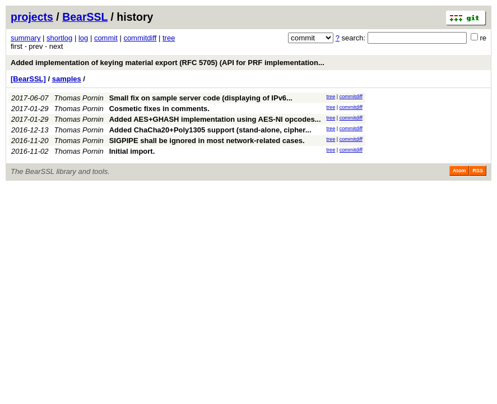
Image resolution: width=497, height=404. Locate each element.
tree (168, 38)
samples (66, 79)
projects (32, 17)
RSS (477, 170)
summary (25, 38)
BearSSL (85, 17)
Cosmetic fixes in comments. (159, 108)
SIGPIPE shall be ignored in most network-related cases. (207, 140)
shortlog (59, 38)
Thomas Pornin (79, 98)
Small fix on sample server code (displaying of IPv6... (200, 98)
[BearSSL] (28, 79)
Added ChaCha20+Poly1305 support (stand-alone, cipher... (210, 130)
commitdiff (139, 38)
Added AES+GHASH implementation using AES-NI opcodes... (215, 119)
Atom (459, 170)
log (83, 38)
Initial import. (132, 151)
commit (106, 38)
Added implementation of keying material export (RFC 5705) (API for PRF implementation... (167, 62)
